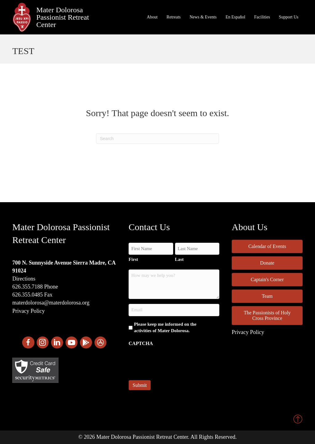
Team (267, 296)
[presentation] (175, 361)
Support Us (288, 17)
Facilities (262, 17)
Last (179, 259)
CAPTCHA (141, 343)
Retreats (173, 17)
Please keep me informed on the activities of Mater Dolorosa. (165, 327)
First (133, 259)
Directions (23, 279)
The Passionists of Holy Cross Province (267, 315)
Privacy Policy (28, 311)
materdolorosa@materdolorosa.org (51, 303)
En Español (235, 17)
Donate (267, 262)
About (152, 17)
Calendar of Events (267, 246)
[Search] (157, 138)
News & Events (203, 17)
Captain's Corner (267, 279)
